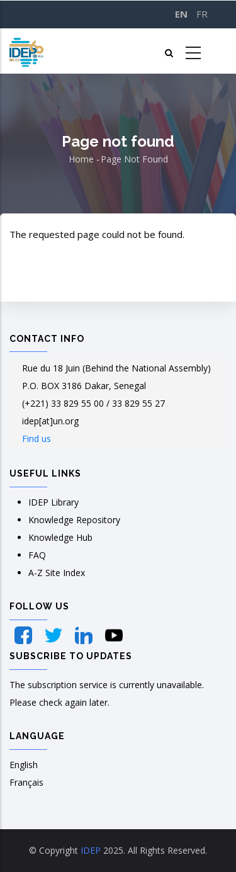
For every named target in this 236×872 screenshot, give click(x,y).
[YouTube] (114, 635)
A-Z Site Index (56, 573)
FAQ (37, 555)
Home (81, 159)
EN (181, 14)
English (23, 765)
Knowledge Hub (60, 537)
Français (26, 782)
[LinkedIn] (85, 635)
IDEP (91, 850)
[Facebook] (24, 635)
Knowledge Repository (74, 520)
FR (202, 14)
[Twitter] (55, 635)
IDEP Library (53, 502)
